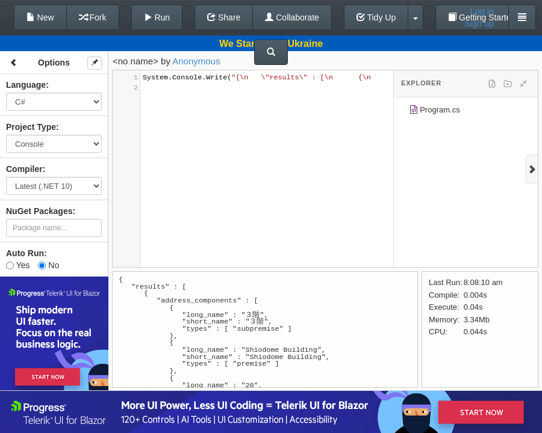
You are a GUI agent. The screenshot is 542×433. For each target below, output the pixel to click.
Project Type (31, 127)
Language (26, 85)
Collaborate (292, 17)
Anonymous (196, 61)
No (48, 265)
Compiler (24, 169)
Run (157, 17)
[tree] (466, 111)
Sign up (479, 23)
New (40, 17)
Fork (93, 17)
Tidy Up (376, 17)
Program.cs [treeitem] (434, 111)
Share (223, 17)
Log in (482, 11)
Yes (18, 265)
